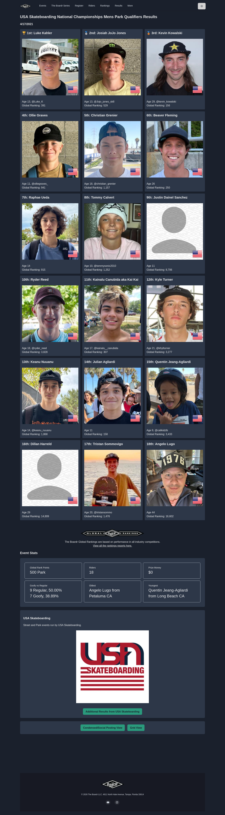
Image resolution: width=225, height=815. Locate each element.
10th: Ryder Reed (35, 279)
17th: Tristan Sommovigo (103, 444)
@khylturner (163, 348)
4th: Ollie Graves (35, 115)
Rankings (105, 5)
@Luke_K (37, 101)
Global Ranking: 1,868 (35, 434)
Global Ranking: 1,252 (97, 269)
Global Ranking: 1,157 (97, 187)
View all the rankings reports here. (112, 545)
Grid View (136, 727)
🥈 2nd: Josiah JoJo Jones (105, 33)
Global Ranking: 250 (158, 187)
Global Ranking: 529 (96, 105)
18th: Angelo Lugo (161, 444)
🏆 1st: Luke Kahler (37, 33)
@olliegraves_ (40, 183)
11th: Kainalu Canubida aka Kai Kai (111, 279)
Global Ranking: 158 (96, 434)
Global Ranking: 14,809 (35, 516)
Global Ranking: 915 (33, 269)
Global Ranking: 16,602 (160, 516)
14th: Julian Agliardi (99, 362)
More (130, 5)
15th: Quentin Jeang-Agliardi (169, 362)
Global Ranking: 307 (96, 352)
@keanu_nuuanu (41, 430)
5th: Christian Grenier (101, 115)
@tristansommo (103, 512)
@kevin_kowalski (166, 101)
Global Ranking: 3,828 (35, 352)
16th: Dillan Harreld (37, 444)
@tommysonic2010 (105, 265)
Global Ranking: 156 (158, 105)
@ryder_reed (39, 348)
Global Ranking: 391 (33, 105)
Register (79, 5)
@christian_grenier (105, 183)
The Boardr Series (60, 5)
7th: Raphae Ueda (35, 197)
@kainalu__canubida (106, 348)
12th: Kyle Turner (160, 279)
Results (118, 5)
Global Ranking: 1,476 (97, 516)
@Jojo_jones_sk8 (104, 101)
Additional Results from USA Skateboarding (112, 711)
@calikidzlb (161, 430)
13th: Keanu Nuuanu (37, 362)
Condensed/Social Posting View (102, 727)
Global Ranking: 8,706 (159, 269)
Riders (92, 5)
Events (42, 5)
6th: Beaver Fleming (162, 115)
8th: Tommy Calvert (99, 197)
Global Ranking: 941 (33, 187)
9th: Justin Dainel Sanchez (167, 197)
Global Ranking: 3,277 (159, 352)
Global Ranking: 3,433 (159, 434)
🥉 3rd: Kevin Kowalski (164, 33)
